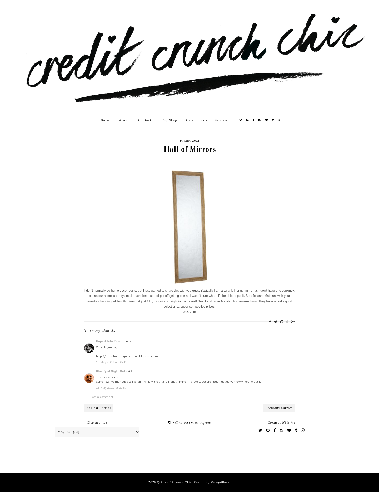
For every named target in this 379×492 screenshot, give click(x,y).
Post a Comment (102, 397)
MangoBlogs (220, 482)
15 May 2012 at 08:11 (111, 362)
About (124, 120)
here (253, 301)
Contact (145, 120)
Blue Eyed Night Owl (110, 371)
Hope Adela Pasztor (110, 341)
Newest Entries (98, 408)
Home (105, 120)
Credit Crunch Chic (176, 482)
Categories (197, 120)
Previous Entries (279, 408)
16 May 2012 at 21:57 (111, 388)
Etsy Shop (169, 120)
